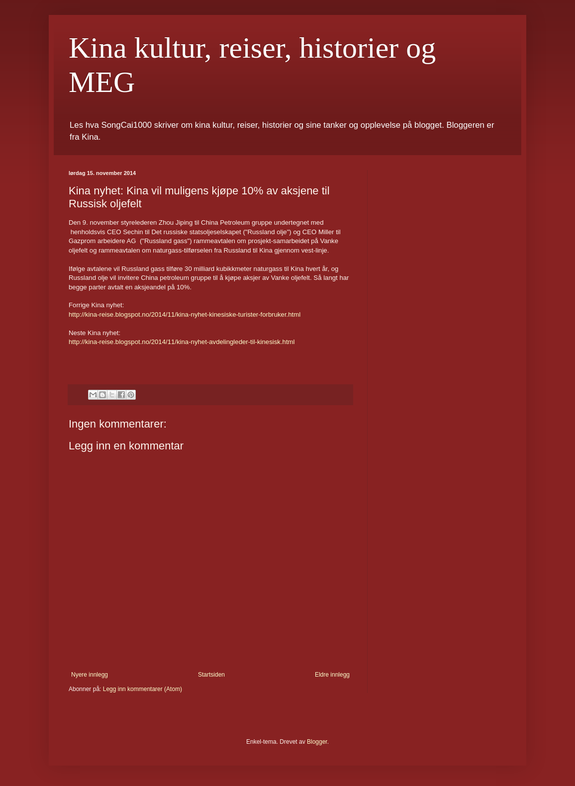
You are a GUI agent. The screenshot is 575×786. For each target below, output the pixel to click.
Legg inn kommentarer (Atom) (142, 689)
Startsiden (211, 674)
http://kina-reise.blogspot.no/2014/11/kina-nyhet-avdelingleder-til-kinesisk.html (181, 342)
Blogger (317, 741)
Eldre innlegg (332, 674)
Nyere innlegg (89, 674)
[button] (210, 351)
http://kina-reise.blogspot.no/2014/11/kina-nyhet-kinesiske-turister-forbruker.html (184, 314)
